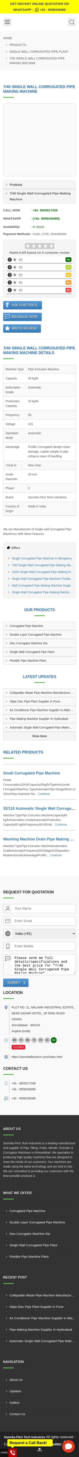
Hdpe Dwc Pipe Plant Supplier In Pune (35, 701)
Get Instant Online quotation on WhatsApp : (39, 7)
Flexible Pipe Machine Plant (28, 660)
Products (17, 45)
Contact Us (17, 1414)
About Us (16, 1379)
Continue (44, 794)
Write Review (24, 328)
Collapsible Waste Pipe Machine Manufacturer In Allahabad (43, 692)
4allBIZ (57, 1444)
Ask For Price (25, 305)
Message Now (24, 316)
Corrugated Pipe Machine (26, 626)
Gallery (14, 1402)
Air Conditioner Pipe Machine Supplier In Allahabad (43, 710)
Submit (13, 982)
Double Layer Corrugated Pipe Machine (36, 634)
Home (7, 38)
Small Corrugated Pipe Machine (31, 773)
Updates (15, 1391)
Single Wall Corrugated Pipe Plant (38, 51)
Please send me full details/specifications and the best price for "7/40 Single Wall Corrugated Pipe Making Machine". (43, 964)
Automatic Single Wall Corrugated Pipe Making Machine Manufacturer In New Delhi (43, 727)
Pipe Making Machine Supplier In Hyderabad (39, 718)
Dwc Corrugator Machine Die (29, 643)
